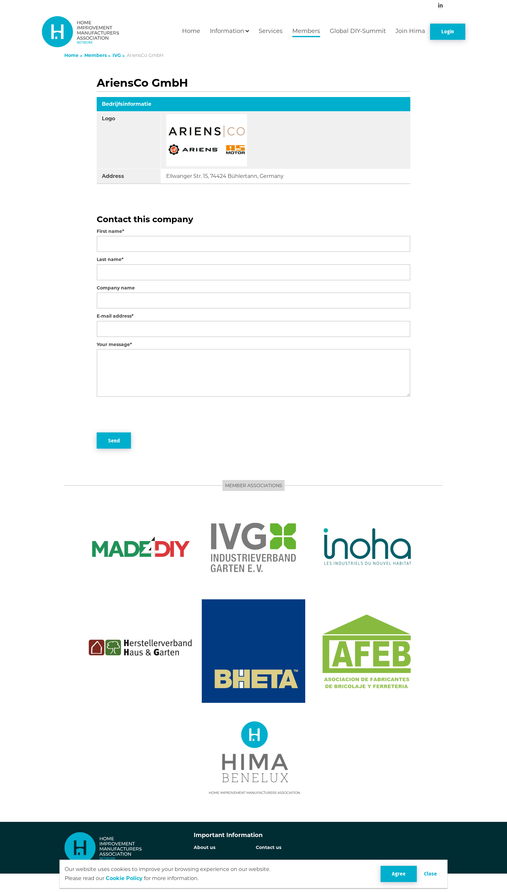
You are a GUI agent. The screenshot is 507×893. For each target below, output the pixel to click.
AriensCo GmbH (144, 55)
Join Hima (410, 31)
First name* (110, 231)
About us (204, 847)
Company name (116, 288)
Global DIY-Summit (358, 31)
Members (306, 31)
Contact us (268, 847)
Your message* (114, 344)
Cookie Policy (124, 878)
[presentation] (146, 414)
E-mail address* (115, 316)
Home (191, 31)
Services (271, 31)
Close (430, 874)
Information (227, 31)
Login (447, 31)
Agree (398, 874)
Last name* (110, 259)
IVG (116, 55)
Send (114, 441)
